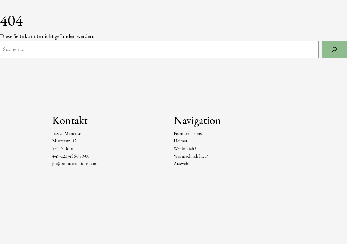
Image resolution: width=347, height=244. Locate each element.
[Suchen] (334, 49)
